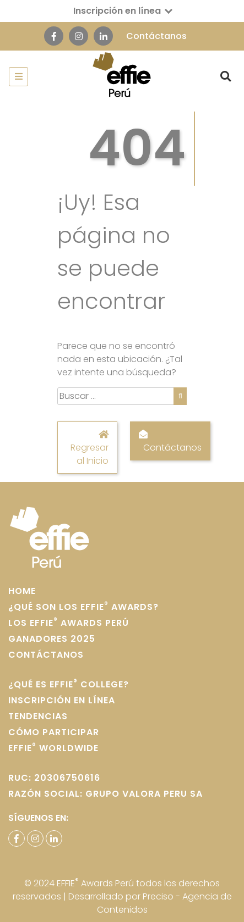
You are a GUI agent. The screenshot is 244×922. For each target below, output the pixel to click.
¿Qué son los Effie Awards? (83, 607)
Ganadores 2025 (51, 638)
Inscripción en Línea (61, 700)
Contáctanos (156, 36)
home (22, 591)
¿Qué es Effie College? (68, 684)
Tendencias (38, 716)
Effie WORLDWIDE (53, 748)
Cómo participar (53, 732)
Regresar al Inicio (87, 447)
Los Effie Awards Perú (68, 622)
